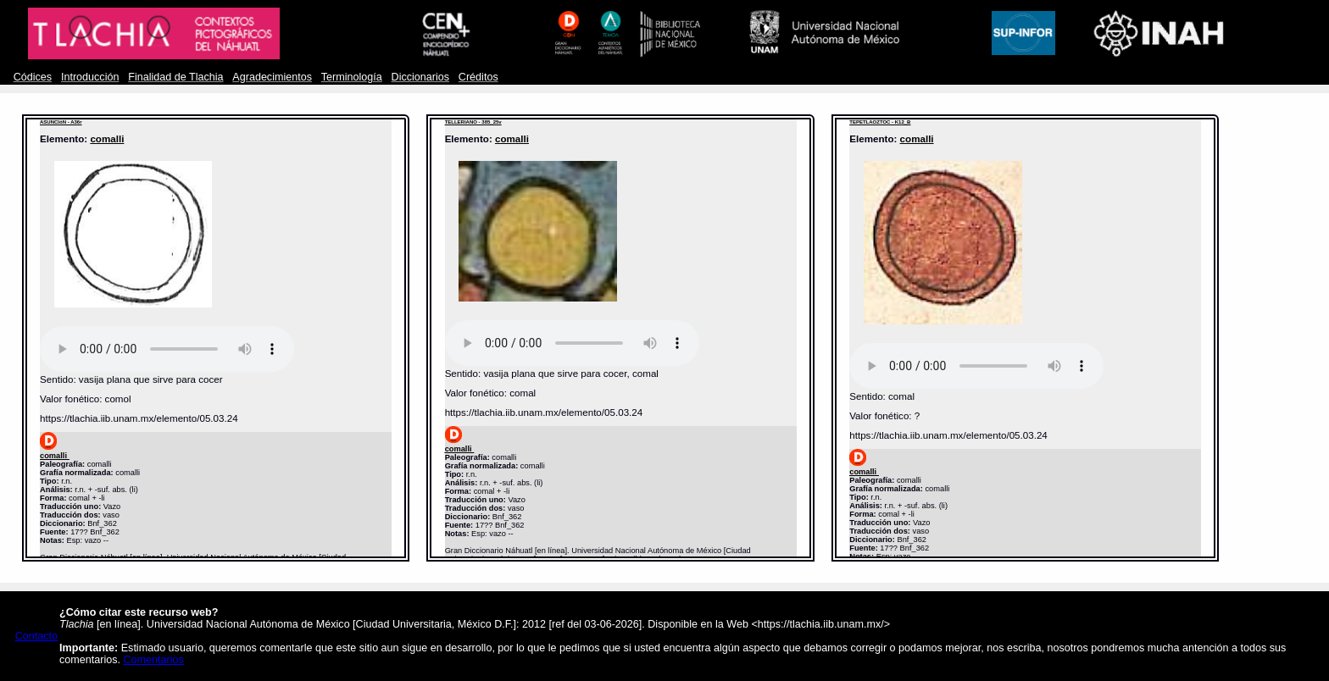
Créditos (478, 77)
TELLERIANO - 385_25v (473, 122)
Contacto (36, 636)
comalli (107, 138)
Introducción (90, 77)
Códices (33, 77)
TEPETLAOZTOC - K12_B (879, 122)
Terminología (351, 77)
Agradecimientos (272, 77)
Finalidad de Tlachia (175, 77)
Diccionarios (421, 77)
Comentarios (154, 660)
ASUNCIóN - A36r (60, 122)
